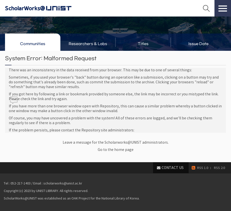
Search (206, 8)
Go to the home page (116, 149)
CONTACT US (173, 167)
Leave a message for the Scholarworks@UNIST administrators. (116, 142)
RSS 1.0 (202, 168)
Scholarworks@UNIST (46, 8)
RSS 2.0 (219, 168)
